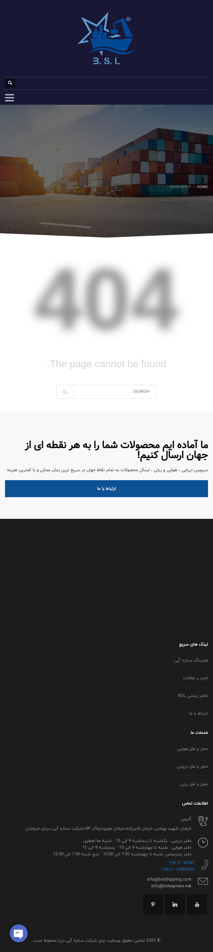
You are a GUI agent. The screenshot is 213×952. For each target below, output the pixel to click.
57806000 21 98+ (178, 870)
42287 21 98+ (181, 863)
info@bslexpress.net (171, 886)
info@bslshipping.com (169, 880)
